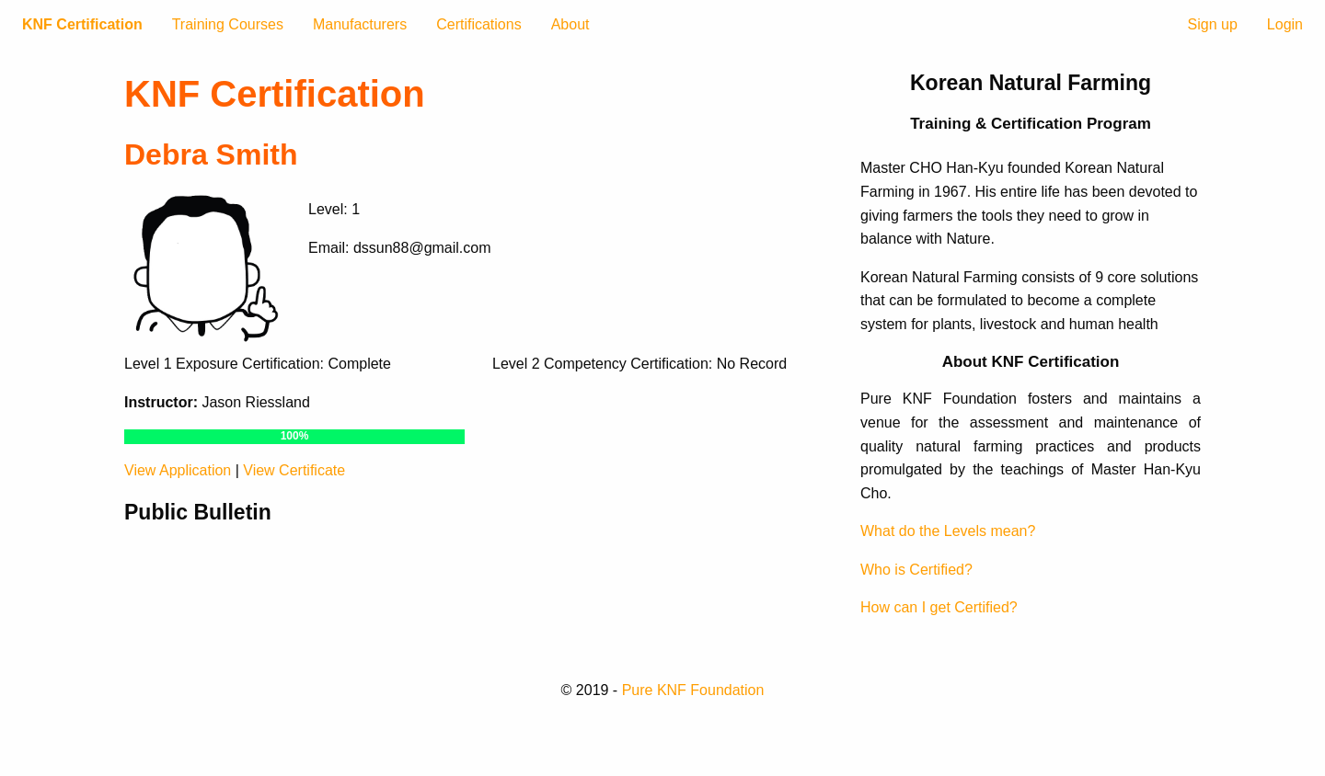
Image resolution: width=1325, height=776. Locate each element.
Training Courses (227, 24)
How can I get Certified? (939, 607)
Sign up (1213, 24)
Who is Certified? (916, 569)
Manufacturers (360, 24)
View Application (177, 470)
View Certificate (294, 470)
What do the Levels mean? (947, 531)
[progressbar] (294, 436)
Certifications (478, 24)
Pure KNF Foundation (693, 690)
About (570, 24)
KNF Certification (82, 24)
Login (1285, 24)
